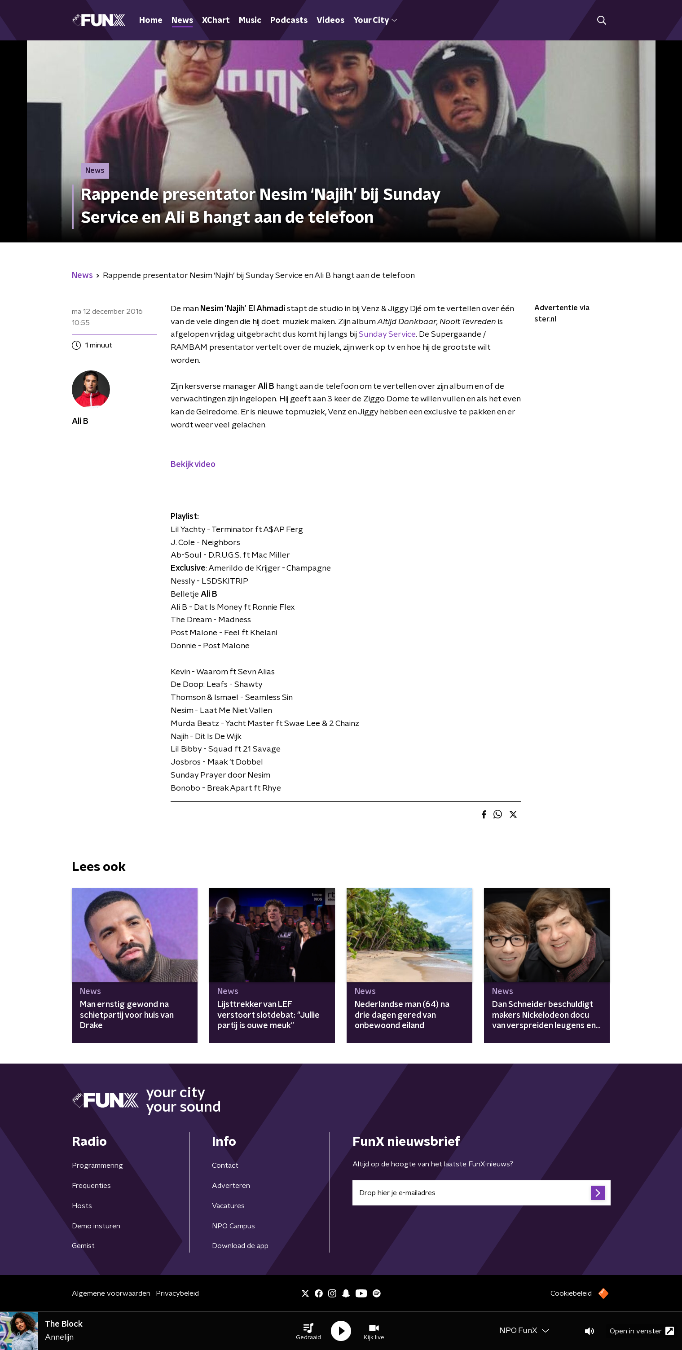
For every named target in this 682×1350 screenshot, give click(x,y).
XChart (216, 21)
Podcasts (289, 21)
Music (250, 21)
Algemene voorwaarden (111, 1293)
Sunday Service (387, 334)
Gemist (83, 1245)
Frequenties (91, 1185)
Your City (375, 21)
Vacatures (228, 1205)
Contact (225, 1165)
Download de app (240, 1245)
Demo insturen (96, 1226)
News (182, 21)
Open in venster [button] (642, 1331)
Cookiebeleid (571, 1293)
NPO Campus (233, 1226)
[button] (308, 1331)
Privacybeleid (177, 1293)
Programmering (97, 1165)
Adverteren (231, 1185)
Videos (330, 21)
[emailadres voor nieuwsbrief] (481, 1192)
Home (151, 21)
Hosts (82, 1205)
